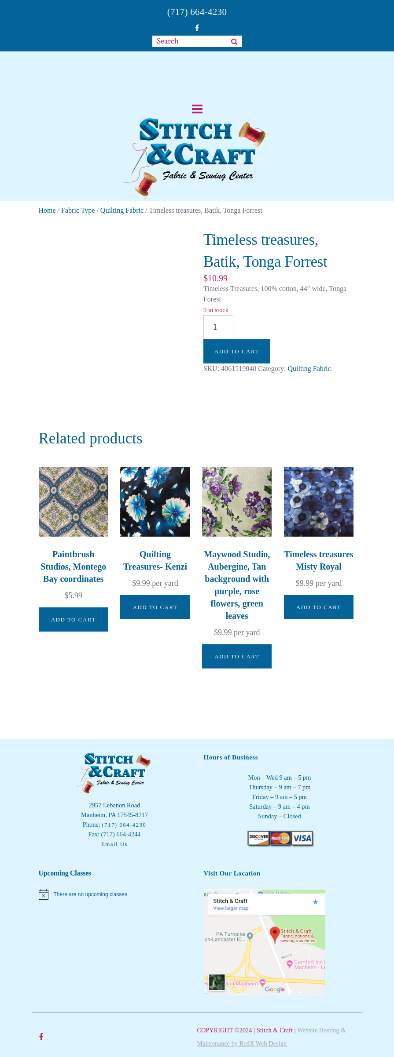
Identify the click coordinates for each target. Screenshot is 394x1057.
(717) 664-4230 (197, 12)
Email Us (114, 844)
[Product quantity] (218, 327)
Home (47, 210)
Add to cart (236, 351)
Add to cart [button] (73, 619)
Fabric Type (78, 210)
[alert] (115, 894)
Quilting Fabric (122, 210)
